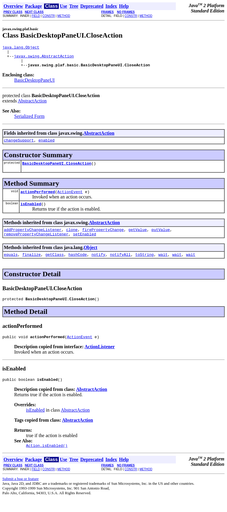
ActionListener (100, 359)
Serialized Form (29, 120)
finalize (31, 265)
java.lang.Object (20, 48)
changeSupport (19, 145)
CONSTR (48, 15)
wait (163, 265)
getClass (54, 265)
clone (72, 238)
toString (144, 265)
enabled (46, 145)
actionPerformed (37, 198)
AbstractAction (32, 105)
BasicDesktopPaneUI (34, 84)
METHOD (63, 15)
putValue (160, 238)
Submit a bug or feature (20, 493)
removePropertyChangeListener (36, 243)
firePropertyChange (103, 238)
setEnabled (84, 243)
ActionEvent (70, 198)
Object (90, 257)
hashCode (77, 265)
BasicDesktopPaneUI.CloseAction (56, 169)
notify (98, 265)
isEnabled (30, 211)
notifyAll (120, 265)
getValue (137, 238)
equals (11, 265)
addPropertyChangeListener (32, 238)
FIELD (36, 15)
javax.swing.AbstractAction (44, 58)
